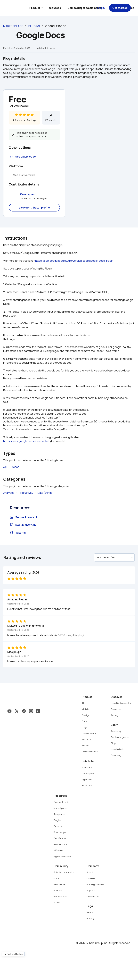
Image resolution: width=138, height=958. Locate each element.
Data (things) (46, 493)
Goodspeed (27, 194)
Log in (101, 8)
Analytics (8, 493)
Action (15, 467)
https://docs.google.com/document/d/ (26, 441)
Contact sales (83, 8)
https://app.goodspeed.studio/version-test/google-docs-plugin (74, 260)
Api (5, 467)
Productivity (26, 493)
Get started (120, 8)
